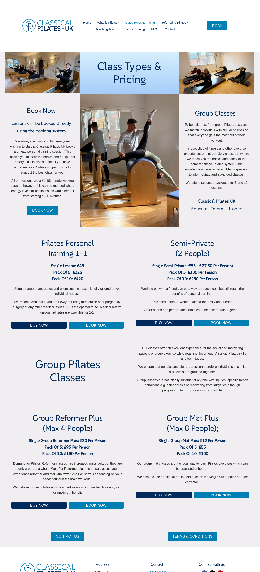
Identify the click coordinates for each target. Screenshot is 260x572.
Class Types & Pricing (140, 22)
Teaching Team (106, 29)
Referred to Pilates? (174, 22)
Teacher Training (133, 29)
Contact (170, 29)
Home (87, 22)
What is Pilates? (108, 22)
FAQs (155, 29)
